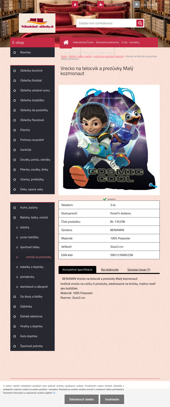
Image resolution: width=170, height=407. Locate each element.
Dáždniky (26, 306)
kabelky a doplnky (31, 266)
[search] (139, 23)
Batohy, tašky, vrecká (34, 217)
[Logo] (37, 23)
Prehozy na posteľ (32, 139)
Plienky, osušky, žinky (34, 169)
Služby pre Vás (73, 52)
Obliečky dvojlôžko (32, 100)
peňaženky (27, 276)
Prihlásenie (87, 4)
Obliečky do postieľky (34, 110)
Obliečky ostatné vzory (35, 90)
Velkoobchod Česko (83, 42)
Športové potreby (31, 346)
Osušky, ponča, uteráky (35, 159)
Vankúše (25, 149)
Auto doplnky (29, 336)
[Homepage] (66, 42)
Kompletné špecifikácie (77, 269)
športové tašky (29, 247)
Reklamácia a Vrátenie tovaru (98, 52)
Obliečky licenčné (31, 70)
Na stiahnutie (110, 269)
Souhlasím (112, 399)
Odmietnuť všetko (81, 399)
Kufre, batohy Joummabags (29, 208)
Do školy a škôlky (31, 296)
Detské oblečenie (31, 316)
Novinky (25, 52)
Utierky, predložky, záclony (32, 180)
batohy (24, 227)
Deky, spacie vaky (31, 189)
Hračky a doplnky (31, 326)
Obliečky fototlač (31, 80)
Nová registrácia (116, 4)
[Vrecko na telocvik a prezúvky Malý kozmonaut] (109, 86)
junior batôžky (29, 237)
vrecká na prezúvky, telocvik (39, 258)
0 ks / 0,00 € (149, 4)
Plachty (25, 129)
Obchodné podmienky (107, 42)
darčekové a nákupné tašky (34, 288)
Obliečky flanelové (32, 120)
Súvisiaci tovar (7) (138, 269)
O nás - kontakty (130, 42)
